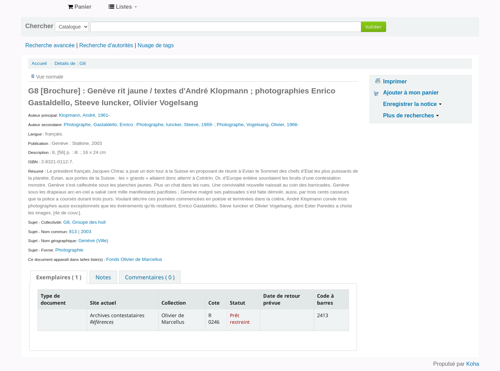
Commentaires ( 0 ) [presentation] (150, 277)
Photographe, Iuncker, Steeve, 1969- (174, 124)
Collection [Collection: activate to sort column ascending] (173, 302)
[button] (79, 7)
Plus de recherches (411, 115)
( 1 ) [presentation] (58, 277)
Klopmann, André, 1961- (84, 115)
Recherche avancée (50, 45)
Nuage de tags (156, 45)
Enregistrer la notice (412, 104)
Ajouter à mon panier (411, 93)
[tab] (58, 277)
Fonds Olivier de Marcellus (134, 259)
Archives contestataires (45, 7)
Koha (472, 364)
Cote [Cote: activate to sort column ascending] (214, 302)
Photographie (69, 250)
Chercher (39, 26)
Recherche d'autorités (106, 45)
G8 (70, 63)
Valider (373, 26)
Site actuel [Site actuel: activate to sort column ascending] (103, 302)
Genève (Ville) (93, 240)
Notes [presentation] (103, 277)
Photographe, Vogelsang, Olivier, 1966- (258, 124)
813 (73, 231)
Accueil (39, 63)
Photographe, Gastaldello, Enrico (98, 124)
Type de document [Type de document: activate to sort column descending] (53, 299)
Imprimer (395, 81)
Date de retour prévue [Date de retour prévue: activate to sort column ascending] (281, 299)
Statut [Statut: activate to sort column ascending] (237, 302)
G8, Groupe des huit (84, 222)
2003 (86, 231)
